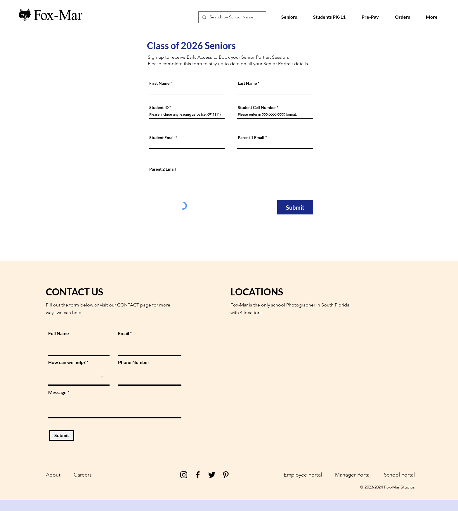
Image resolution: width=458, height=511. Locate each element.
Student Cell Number (257, 107)
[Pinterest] (225, 474)
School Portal (399, 475)
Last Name (247, 83)
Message (57, 392)
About (53, 475)
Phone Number (134, 362)
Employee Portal (303, 475)
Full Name (58, 333)
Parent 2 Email (162, 169)
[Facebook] (197, 474)
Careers (83, 475)
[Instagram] (183, 474)
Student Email (162, 138)
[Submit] (295, 207)
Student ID (159, 107)
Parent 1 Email (251, 138)
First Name (159, 83)
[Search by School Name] (232, 17)
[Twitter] (211, 474)
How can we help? (67, 362)
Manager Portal (353, 475)
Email (123, 333)
